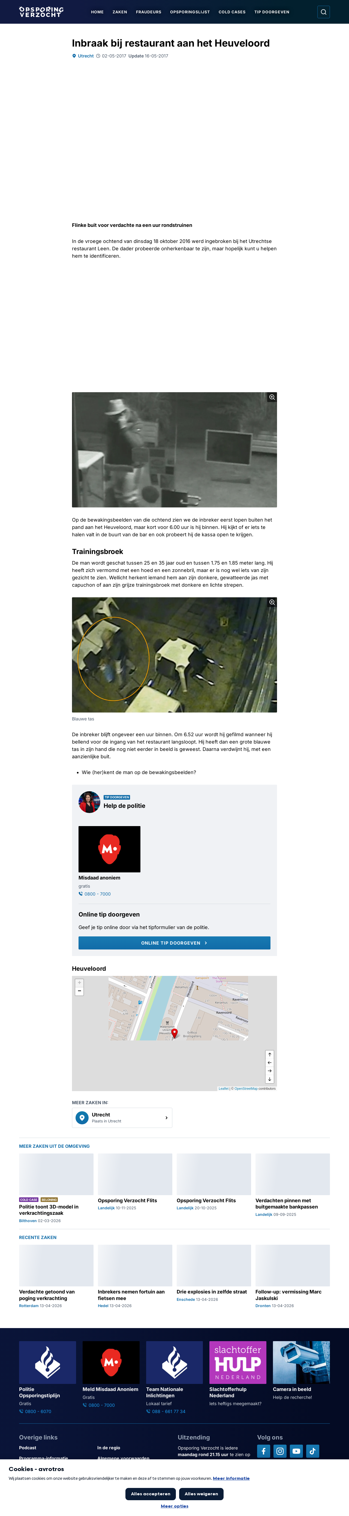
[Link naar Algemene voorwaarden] (134, 1458)
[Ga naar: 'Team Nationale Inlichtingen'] (174, 1378)
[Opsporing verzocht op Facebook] (263, 1451)
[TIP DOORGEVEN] (309, 1502)
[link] (122, 1118)
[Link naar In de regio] (134, 1448)
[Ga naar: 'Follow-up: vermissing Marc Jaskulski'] (292, 1276)
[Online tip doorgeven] (174, 942)
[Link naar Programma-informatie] (56, 1458)
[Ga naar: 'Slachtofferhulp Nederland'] (237, 1374)
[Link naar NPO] (188, 1499)
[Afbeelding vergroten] (272, 397)
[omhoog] (270, 1055)
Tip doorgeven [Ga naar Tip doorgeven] (272, 12)
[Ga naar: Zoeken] (323, 12)
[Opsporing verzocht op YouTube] (296, 1451)
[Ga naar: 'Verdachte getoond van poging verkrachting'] (56, 1276)
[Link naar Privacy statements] (56, 1469)
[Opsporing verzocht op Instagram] (280, 1451)
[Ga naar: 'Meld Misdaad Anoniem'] (111, 1374)
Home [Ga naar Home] (97, 12)
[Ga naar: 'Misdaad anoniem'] (109, 861)
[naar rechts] (270, 1071)
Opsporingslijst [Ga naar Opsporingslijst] (190, 12)
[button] (174, 1033)
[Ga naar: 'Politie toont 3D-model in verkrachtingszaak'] (56, 1188)
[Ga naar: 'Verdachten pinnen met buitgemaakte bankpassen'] (292, 1188)
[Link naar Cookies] (134, 1469)
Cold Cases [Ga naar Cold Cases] (232, 12)
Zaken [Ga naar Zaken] (120, 12)
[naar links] (270, 1063)
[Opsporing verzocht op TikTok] (312, 1451)
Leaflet (223, 1089)
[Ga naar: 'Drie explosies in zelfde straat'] (214, 1276)
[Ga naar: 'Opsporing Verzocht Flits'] (135, 1188)
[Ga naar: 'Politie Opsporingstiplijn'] (47, 1378)
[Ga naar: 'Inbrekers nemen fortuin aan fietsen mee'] (135, 1276)
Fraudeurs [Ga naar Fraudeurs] (149, 12)
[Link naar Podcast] (56, 1448)
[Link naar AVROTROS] (159, 1499)
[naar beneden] (270, 1079)
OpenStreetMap (246, 1089)
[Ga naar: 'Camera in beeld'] (301, 1371)
